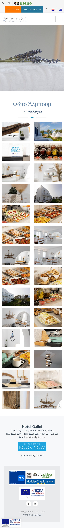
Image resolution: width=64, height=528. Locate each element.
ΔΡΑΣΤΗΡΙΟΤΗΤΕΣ (32, 9)
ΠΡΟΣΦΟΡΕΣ (13, 9)
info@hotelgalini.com (35, 437)
